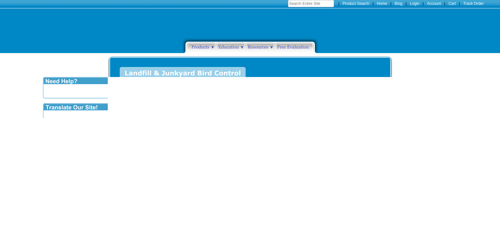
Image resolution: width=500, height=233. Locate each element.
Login (414, 3)
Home (382, 3)
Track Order (473, 3)
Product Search (356, 3)
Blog (399, 3)
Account (434, 3)
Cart (452, 3)
